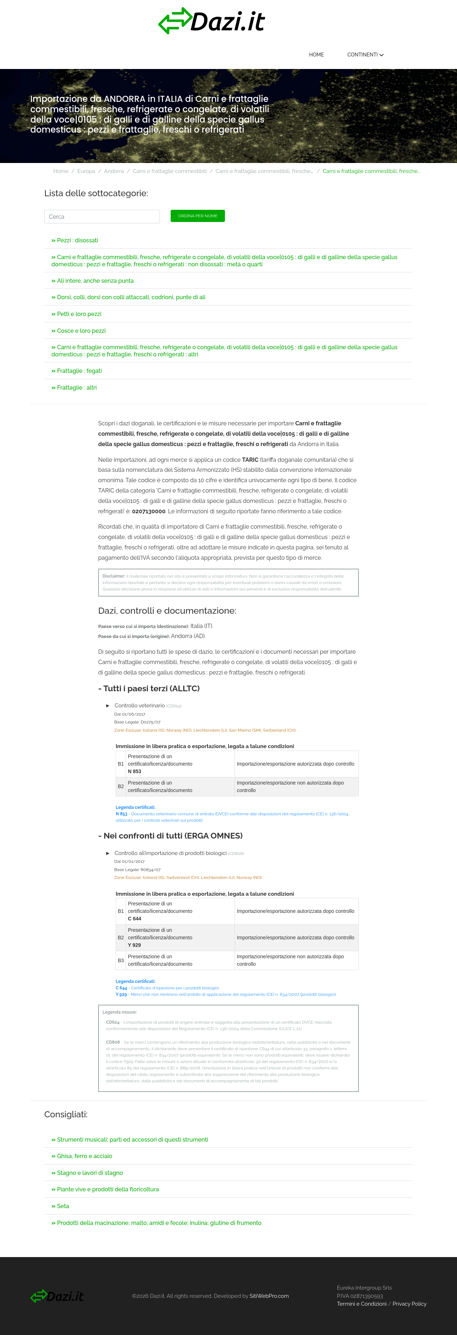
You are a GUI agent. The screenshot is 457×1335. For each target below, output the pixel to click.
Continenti (397, 55)
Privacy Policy (410, 1304)
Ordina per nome (197, 215)
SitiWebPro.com (269, 1296)
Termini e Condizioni (362, 1304)
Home (348, 55)
